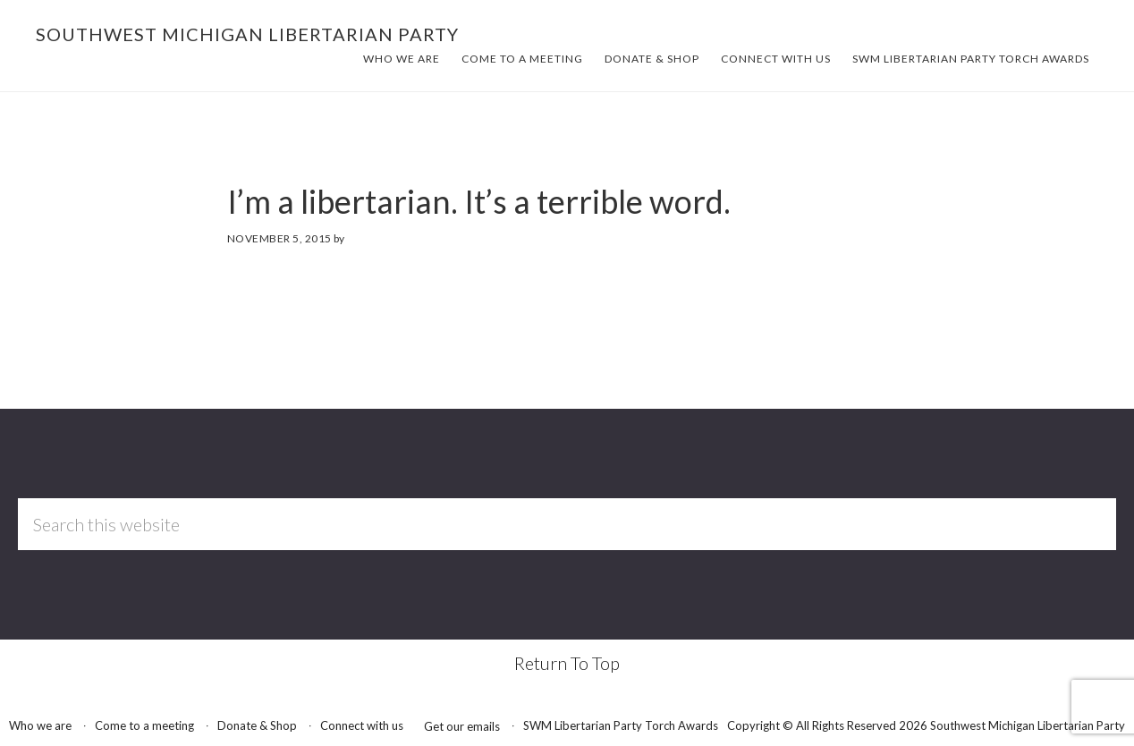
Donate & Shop (257, 725)
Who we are (40, 725)
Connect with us (361, 725)
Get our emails (462, 726)
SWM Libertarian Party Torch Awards (620, 725)
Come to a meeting (144, 725)
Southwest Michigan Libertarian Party (247, 34)
